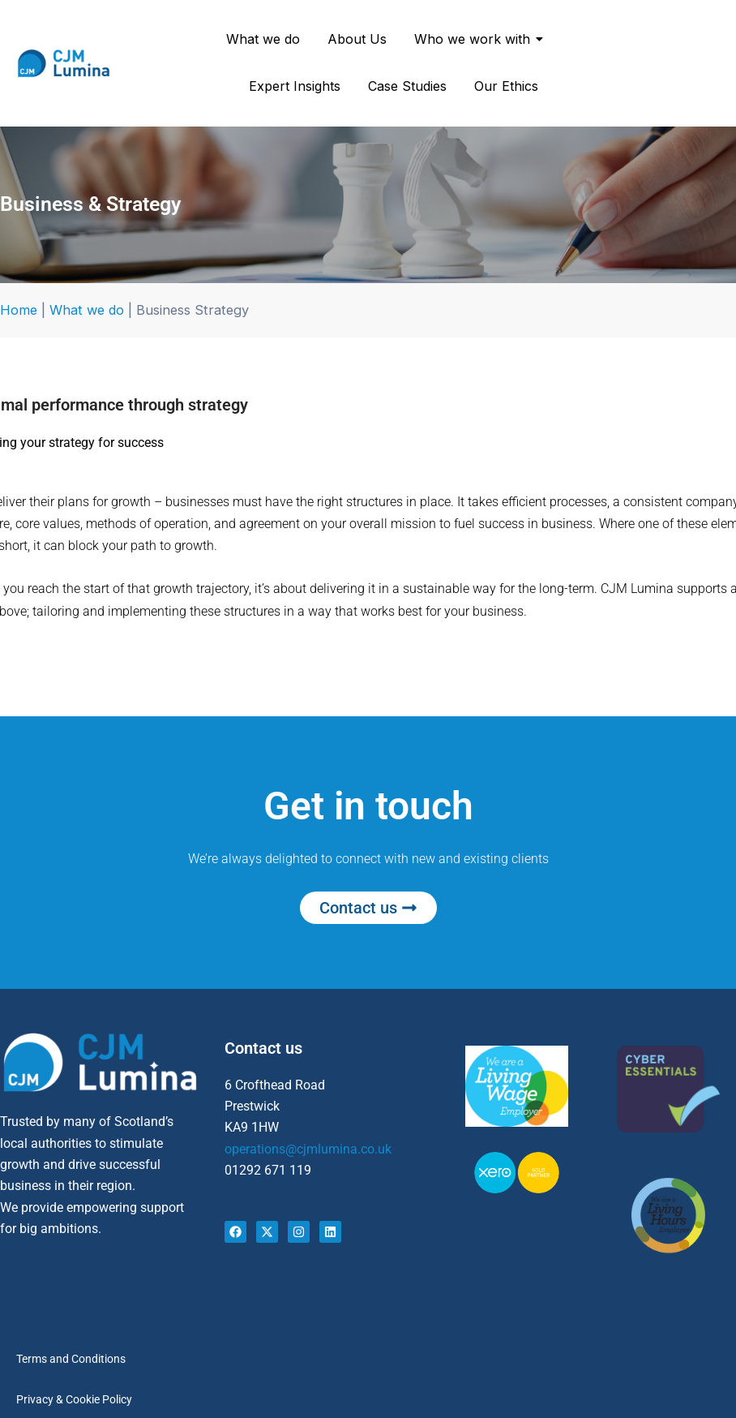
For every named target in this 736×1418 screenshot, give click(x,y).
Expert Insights (294, 86)
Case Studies (407, 86)
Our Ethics (506, 86)
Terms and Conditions (71, 1358)
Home (18, 310)
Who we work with (475, 39)
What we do (263, 39)
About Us (357, 39)
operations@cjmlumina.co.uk (308, 1149)
